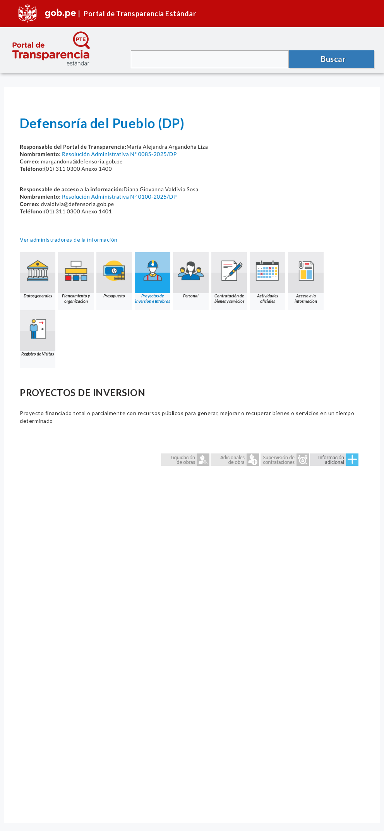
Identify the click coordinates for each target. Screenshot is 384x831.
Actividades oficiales (267, 278)
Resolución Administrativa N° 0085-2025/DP (119, 154)
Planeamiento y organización (76, 278)
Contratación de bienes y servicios (229, 278)
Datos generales (37, 275)
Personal (191, 275)
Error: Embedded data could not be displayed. (192, 624)
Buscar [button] (333, 59)
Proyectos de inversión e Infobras (152, 278)
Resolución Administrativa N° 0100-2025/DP (119, 196)
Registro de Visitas (37, 333)
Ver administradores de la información (69, 239)
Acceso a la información (306, 278)
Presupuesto (114, 275)
